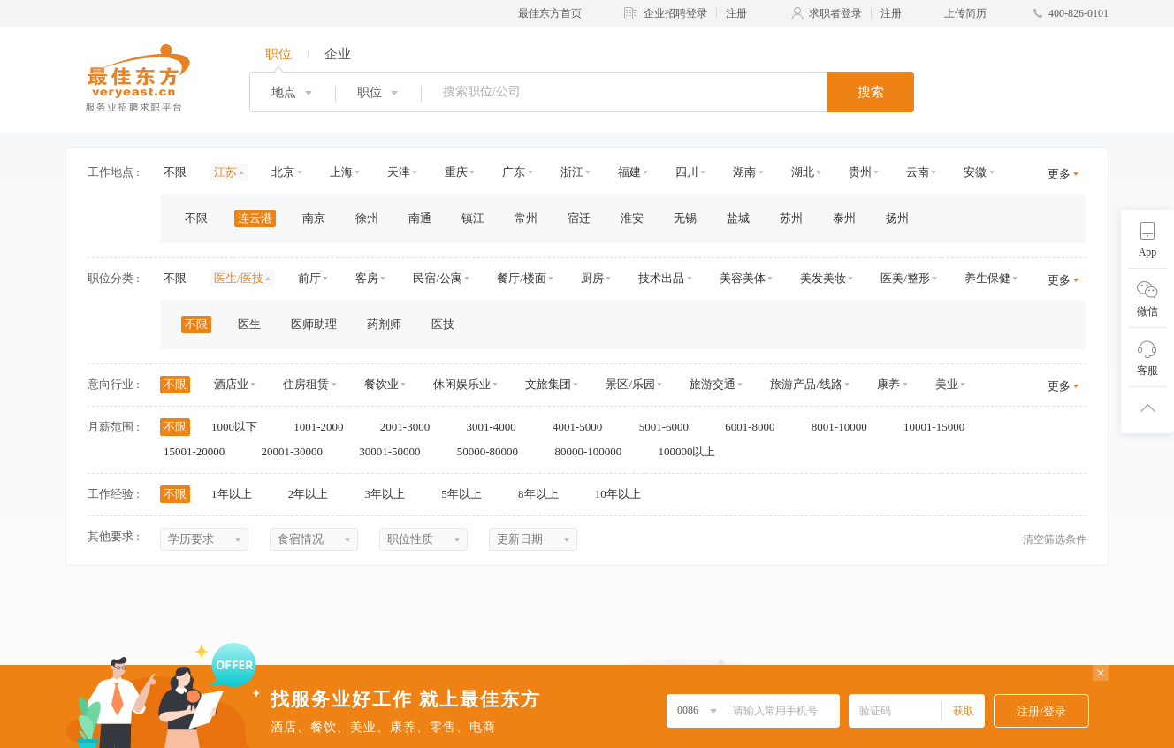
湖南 (744, 172)
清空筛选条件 (1054, 539)
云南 (917, 172)
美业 (946, 384)
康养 (888, 384)
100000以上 (692, 451)
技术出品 (661, 278)
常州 (526, 218)
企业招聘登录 (675, 13)
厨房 (592, 278)
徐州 (366, 218)
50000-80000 (493, 451)
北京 (282, 172)
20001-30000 (298, 451)
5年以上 (467, 493)
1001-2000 (324, 426)
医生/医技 (238, 278)
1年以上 (237, 493)
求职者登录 (835, 13)
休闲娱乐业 (462, 384)
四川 (686, 172)
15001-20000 (200, 451)
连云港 (255, 218)
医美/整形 (905, 278)
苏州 (791, 218)
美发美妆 (823, 278)
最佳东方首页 (550, 13)
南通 (419, 218)
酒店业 (231, 384)
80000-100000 (593, 451)
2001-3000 (411, 426)
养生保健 (987, 278)
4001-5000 (583, 426)
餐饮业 (381, 384)
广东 (513, 172)
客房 (366, 278)
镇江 (472, 218)
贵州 (860, 172)
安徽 (975, 172)
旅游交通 (713, 384)
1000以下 (240, 426)
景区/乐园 (630, 384)
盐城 (738, 218)
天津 (398, 172)
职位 (278, 54)
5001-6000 (670, 426)
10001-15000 (940, 426)
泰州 (844, 218)
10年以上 (623, 493)
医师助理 (314, 324)
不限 (175, 172)
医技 (442, 324)
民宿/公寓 (437, 278)
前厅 (309, 278)
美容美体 (743, 278)
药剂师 (384, 324)
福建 (629, 172)
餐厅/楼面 (521, 278)
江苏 (225, 172)
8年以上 (544, 493)
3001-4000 (497, 426)
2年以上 (314, 493)
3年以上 (391, 493)
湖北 (802, 172)
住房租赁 (306, 384)
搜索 (871, 92)
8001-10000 (845, 426)
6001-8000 (756, 426)
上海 (341, 172)
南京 (313, 218)
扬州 (897, 218)
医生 (249, 324)
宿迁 (579, 218)
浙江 (571, 172)
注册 (736, 13)
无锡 (685, 218)
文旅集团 (548, 384)
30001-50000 (395, 451)
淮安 (632, 218)
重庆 (456, 172)
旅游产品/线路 (806, 384)
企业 (337, 54)
